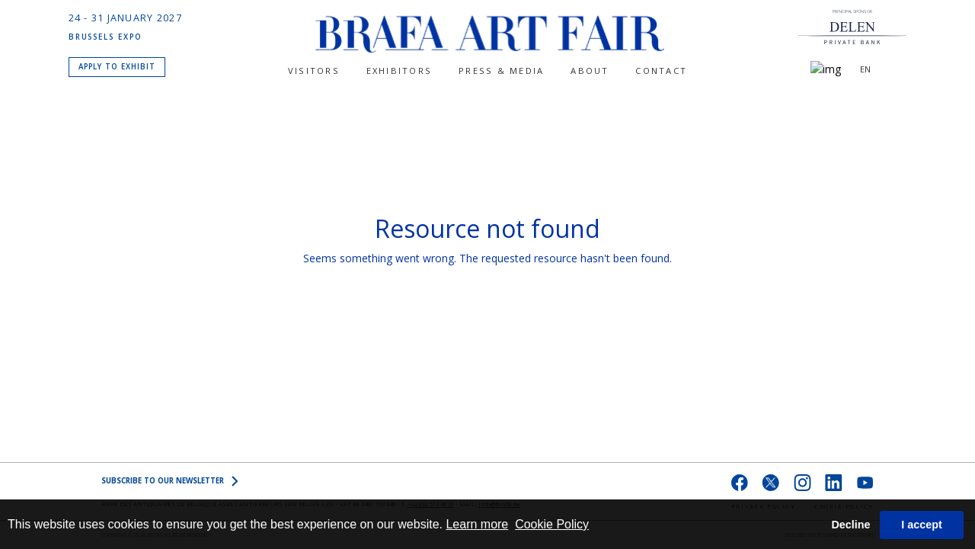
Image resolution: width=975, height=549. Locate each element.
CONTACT (661, 70)
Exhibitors (399, 70)
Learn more (477, 524)
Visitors (314, 70)
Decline (850, 524)
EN (865, 69)
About (590, 70)
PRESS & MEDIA (501, 70)
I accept (921, 524)
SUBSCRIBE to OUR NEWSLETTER (169, 481)
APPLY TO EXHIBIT (116, 65)
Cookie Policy (552, 524)
